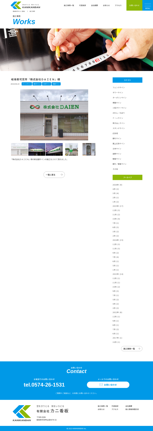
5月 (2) (116, 299)
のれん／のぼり (119, 113)
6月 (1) (116, 261)
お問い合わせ (134, 5)
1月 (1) (116, 269)
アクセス (118, 5)
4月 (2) (116, 189)
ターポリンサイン (120, 97)
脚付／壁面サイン (120, 164)
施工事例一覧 (69, 5)
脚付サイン (37, 84)
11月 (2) (116, 214)
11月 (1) (116, 282)
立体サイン (46, 84)
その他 (115, 169)
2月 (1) (116, 197)
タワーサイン (118, 92)
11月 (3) (116, 248)
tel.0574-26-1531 (44, 385)
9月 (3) (116, 291)
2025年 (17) (118, 206)
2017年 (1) (117, 338)
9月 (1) (116, 321)
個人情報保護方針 (132, 409)
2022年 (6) (117, 312)
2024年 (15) (118, 240)
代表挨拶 (82, 5)
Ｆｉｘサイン (27, 84)
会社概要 (94, 5)
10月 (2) (116, 286)
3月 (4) (116, 193)
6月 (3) (116, 227)
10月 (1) (116, 342)
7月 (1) (116, 223)
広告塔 (115, 133)
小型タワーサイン (120, 108)
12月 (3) (116, 210)
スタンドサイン (119, 128)
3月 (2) (116, 231)
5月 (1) (116, 265)
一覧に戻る (50, 174)
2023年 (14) (118, 274)
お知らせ (106, 5)
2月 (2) (116, 235)
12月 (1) (116, 278)
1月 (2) (116, 201)
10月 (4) (116, 218)
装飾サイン (117, 153)
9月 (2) (116, 252)
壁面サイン (56, 84)
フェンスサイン (119, 87)
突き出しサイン (119, 123)
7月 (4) (116, 257)
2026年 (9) (117, 184)
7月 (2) (116, 329)
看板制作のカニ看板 (19, 11)
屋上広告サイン (119, 143)
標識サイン (117, 102)
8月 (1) (116, 325)
